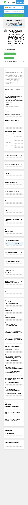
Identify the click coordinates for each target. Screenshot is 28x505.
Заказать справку (9, 58)
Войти (13, 2)
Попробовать (20, 2)
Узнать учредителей (9, 53)
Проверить (14, 15)
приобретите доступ (16, 25)
